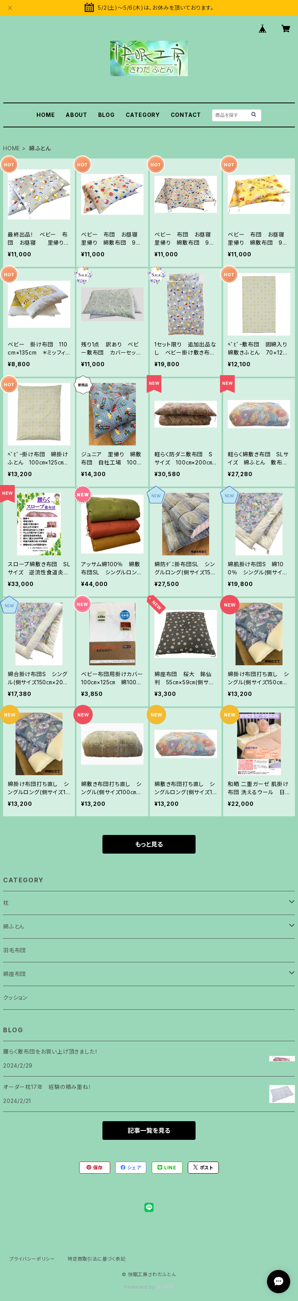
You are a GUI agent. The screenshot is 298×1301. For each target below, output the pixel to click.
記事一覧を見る (149, 1130)
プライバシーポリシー (32, 1259)
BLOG (106, 114)
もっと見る (149, 844)
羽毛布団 (14, 950)
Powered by (149, 1287)
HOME (45, 114)
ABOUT (76, 114)
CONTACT (186, 114)
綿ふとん (13, 926)
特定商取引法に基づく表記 (97, 1259)
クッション (15, 997)
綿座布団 (14, 974)
